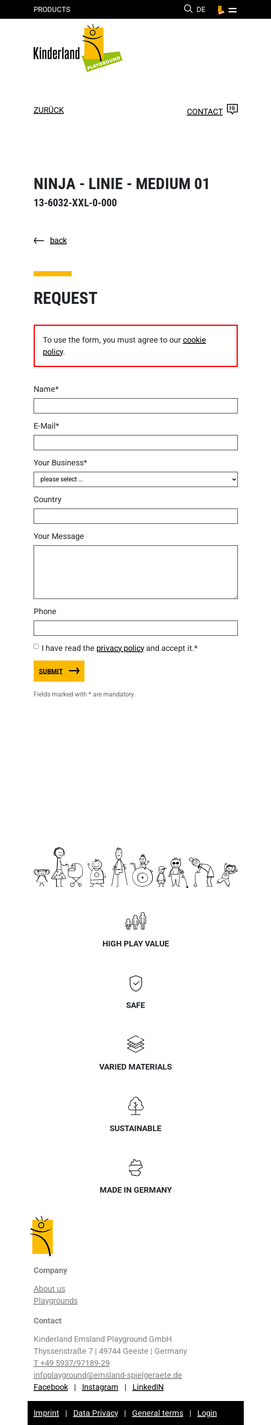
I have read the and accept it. (120, 648)
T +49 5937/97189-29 (72, 1363)
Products (52, 9)
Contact (212, 111)
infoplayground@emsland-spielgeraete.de (108, 1375)
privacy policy (120, 648)
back (58, 240)
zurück (49, 110)
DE (201, 9)
